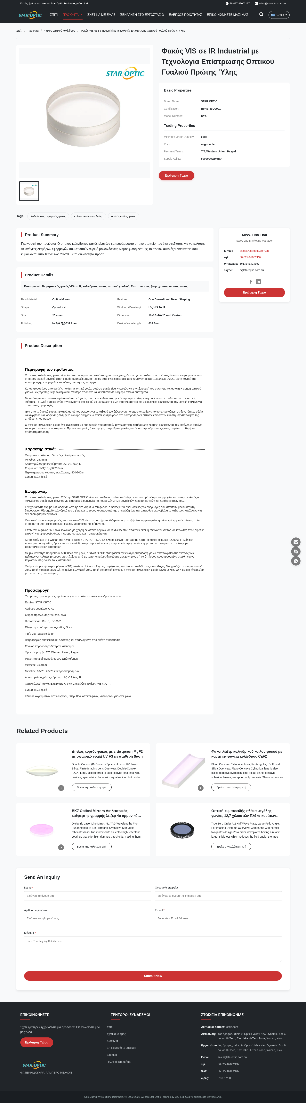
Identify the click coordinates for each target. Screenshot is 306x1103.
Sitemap (112, 1054)
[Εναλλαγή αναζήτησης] (261, 15)
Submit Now (153, 976)
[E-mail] (296, 542)
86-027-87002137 (250, 257)
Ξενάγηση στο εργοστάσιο (142, 14)
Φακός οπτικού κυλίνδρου (59, 30)
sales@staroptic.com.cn (272, 3)
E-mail (160, 910)
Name (28, 887)
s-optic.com (231, 1026)
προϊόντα (33, 30)
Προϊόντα (71, 14)
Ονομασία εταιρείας (167, 887)
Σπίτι (54, 14)
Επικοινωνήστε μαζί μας (227, 14)
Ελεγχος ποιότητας (185, 14)
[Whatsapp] (296, 561)
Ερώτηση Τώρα (254, 292)
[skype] (296, 551)
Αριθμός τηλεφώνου (36, 910)
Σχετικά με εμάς (101, 14)
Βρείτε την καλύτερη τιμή (92, 787)
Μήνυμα (30, 932)
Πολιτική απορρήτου (119, 1061)
